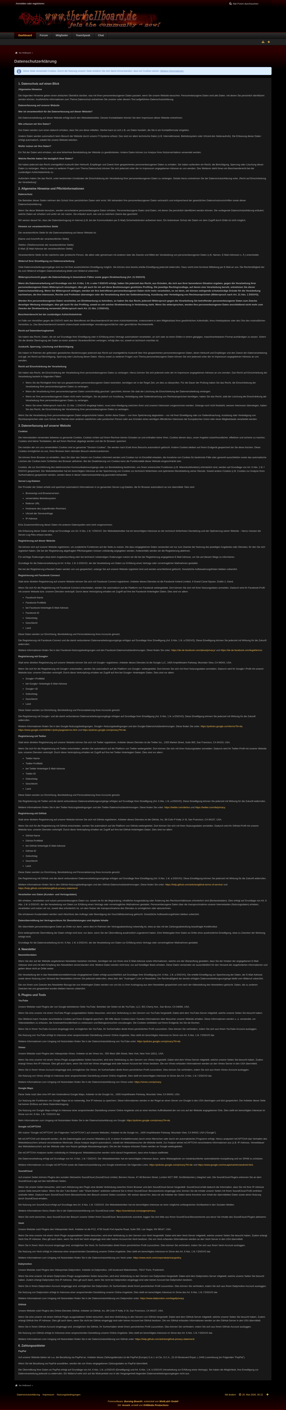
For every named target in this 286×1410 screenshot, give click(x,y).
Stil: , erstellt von (143, 1405)
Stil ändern (230, 1394)
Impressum (48, 1394)
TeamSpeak (83, 35)
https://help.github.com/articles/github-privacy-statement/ (48, 888)
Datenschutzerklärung (28, 1394)
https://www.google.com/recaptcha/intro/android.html (225, 1164)
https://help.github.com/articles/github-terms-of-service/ (194, 884)
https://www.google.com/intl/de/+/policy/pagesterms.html (47, 730)
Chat (101, 35)
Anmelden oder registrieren (30, 3)
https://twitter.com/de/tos (177, 807)
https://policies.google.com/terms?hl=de (221, 726)
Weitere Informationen (172, 71)
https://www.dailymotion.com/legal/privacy (162, 1298)
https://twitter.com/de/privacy (210, 807)
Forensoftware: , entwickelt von (143, 1401)
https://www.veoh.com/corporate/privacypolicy (157, 1257)
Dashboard (25, 35)
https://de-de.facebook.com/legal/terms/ (241, 650)
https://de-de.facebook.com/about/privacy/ (193, 650)
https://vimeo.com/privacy (147, 1082)
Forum (44, 35)
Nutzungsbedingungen (68, 1394)
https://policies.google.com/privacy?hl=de (104, 730)
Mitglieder (62, 35)
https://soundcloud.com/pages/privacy (135, 1210)
